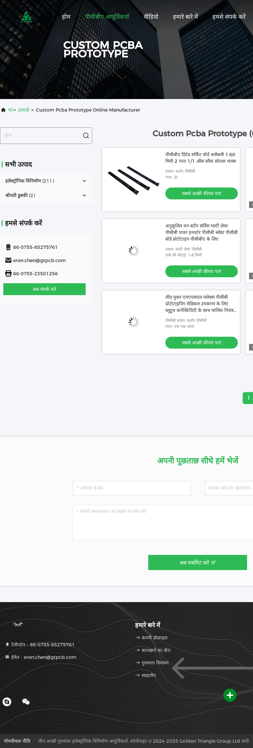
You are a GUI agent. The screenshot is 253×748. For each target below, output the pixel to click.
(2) (20, 195)
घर (10, 110)
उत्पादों (23, 110)
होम (66, 16)
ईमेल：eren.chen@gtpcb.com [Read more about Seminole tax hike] (40, 657)
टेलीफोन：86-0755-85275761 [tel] (40, 645)
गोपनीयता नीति (17, 741)
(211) (29, 181)
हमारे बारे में (185, 16)
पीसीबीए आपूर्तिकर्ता (107, 16)
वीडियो (151, 16)
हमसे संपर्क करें (228, 16)
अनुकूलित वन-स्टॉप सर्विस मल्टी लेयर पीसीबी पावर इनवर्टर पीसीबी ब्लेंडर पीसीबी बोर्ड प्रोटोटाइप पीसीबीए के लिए (201, 232)
